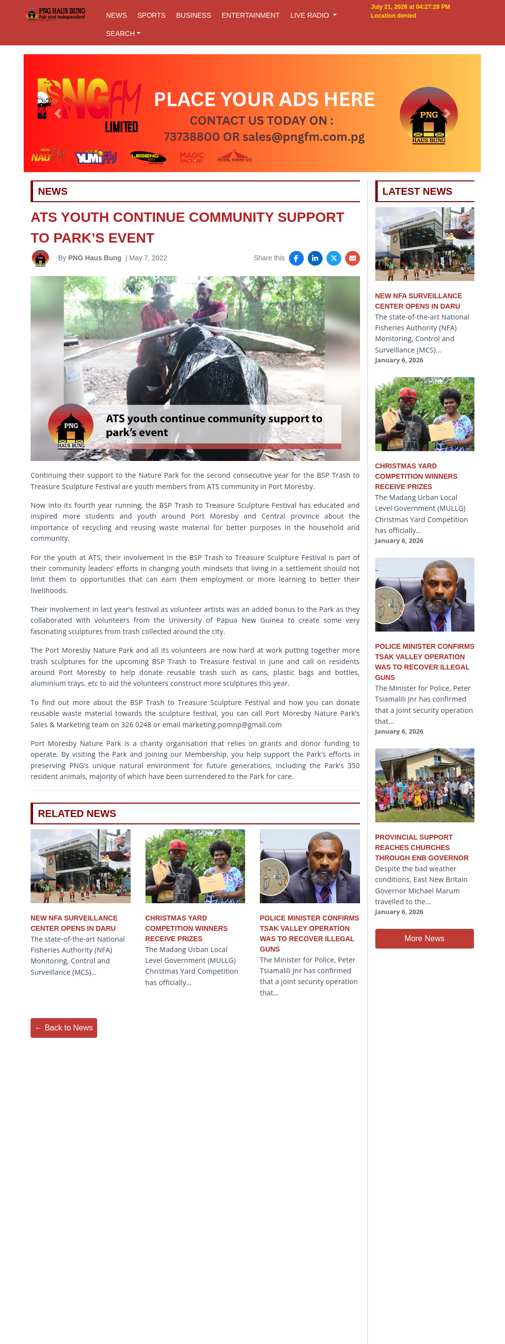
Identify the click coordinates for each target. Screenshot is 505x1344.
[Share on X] (333, 258)
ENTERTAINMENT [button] (250, 15)
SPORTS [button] (151, 15)
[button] (57, 113)
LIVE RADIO (310, 15)
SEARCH (120, 33)
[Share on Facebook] (296, 258)
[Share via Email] (352, 258)
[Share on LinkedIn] (315, 258)
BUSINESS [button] (193, 15)
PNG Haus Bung (94, 258)
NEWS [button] (116, 15)
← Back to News (64, 1028)
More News (424, 938)
